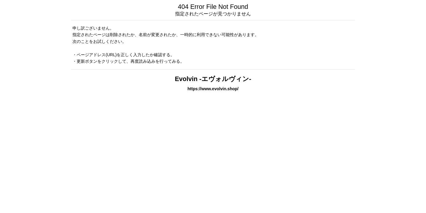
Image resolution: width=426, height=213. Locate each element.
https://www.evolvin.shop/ (213, 88)
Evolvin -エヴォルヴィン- (213, 79)
